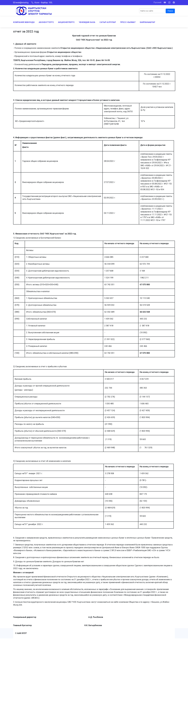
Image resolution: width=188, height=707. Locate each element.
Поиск (170, 11)
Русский (157, 2)
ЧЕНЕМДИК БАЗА (87, 22)
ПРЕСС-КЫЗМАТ (128, 22)
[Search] (152, 10)
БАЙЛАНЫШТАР (147, 22)
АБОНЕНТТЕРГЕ (46, 22)
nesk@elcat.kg (22, 2)
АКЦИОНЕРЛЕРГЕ (66, 22)
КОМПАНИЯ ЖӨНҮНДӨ (23, 22)
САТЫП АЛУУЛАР (108, 22)
